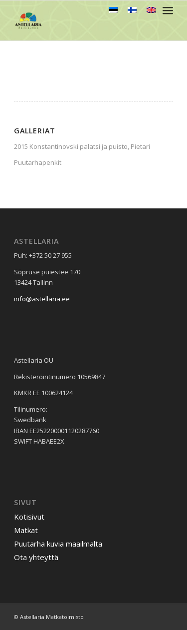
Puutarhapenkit (37, 162)
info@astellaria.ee (42, 298)
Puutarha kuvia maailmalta (58, 544)
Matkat (26, 530)
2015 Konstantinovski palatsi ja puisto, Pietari (82, 146)
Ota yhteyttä (36, 557)
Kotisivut (29, 517)
